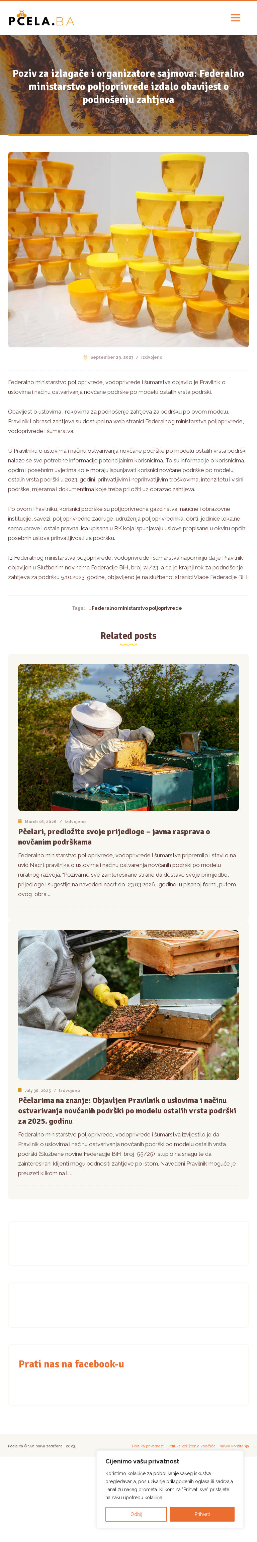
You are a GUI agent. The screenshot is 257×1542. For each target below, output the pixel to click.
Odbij (136, 1514)
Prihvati (202, 1514)
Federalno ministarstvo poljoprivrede (137, 608)
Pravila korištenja (234, 1446)
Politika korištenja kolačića (192, 1446)
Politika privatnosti (148, 1446)
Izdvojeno (151, 357)
